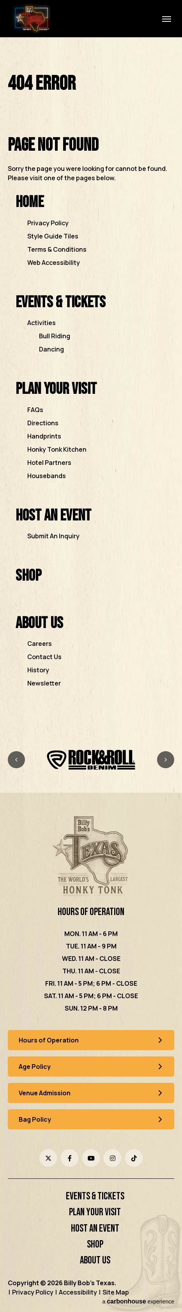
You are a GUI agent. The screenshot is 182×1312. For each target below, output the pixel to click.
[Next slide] (165, 759)
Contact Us (44, 657)
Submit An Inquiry (53, 536)
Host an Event (53, 515)
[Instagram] (112, 1158)
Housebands (46, 476)
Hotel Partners (49, 462)
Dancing (51, 349)
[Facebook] (69, 1158)
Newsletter (44, 683)
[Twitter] (48, 1158)
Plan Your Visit (56, 388)
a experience (138, 1301)
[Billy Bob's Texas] (91, 857)
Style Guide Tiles (52, 236)
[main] (91, 391)
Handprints (44, 436)
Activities (41, 322)
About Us (39, 623)
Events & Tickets (61, 302)
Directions (42, 423)
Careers (39, 643)
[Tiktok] (134, 1158)
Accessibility (78, 1292)
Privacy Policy (48, 223)
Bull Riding (54, 336)
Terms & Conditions (57, 249)
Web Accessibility (53, 262)
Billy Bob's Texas (31, 18)
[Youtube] (91, 1158)
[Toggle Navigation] (166, 18)
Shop (28, 575)
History (38, 670)
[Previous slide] (16, 759)
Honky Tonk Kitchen (57, 449)
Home (30, 202)
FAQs (35, 409)
